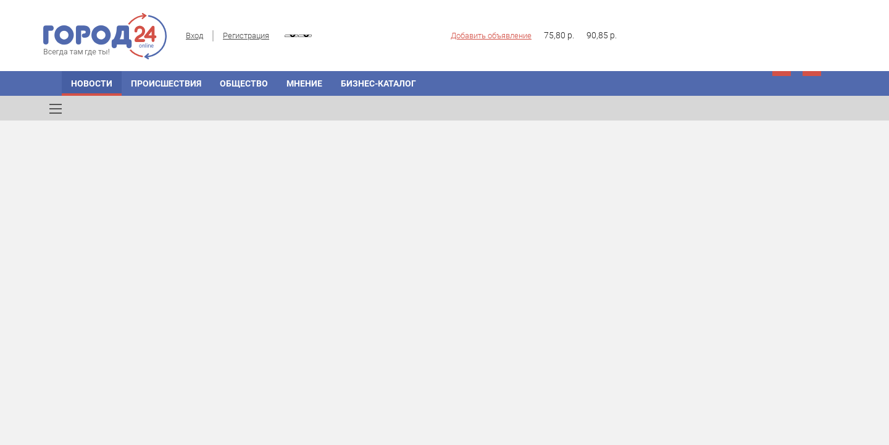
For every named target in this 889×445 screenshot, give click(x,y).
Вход (194, 35)
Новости (91, 83)
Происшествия (166, 83)
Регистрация (246, 35)
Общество (244, 83)
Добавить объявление (491, 35)
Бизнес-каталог (378, 83)
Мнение (304, 83)
